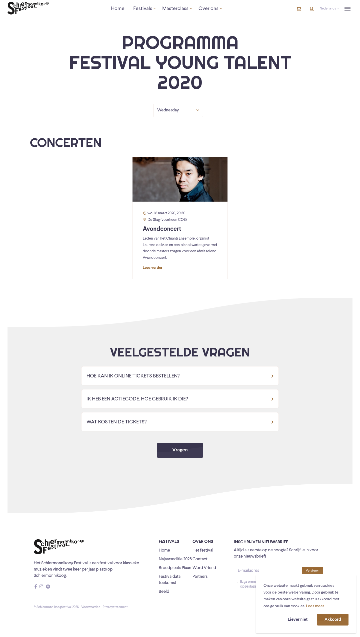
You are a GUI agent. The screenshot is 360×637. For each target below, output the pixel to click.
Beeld (164, 592)
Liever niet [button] (298, 620)
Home (164, 550)
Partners (200, 577)
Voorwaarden (90, 607)
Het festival (202, 550)
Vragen (180, 450)
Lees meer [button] (315, 606)
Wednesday (178, 110)
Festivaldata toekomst (169, 580)
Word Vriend (204, 568)
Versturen (313, 570)
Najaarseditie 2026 (175, 559)
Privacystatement (115, 607)
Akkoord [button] (332, 620)
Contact (200, 559)
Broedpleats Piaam (175, 568)
